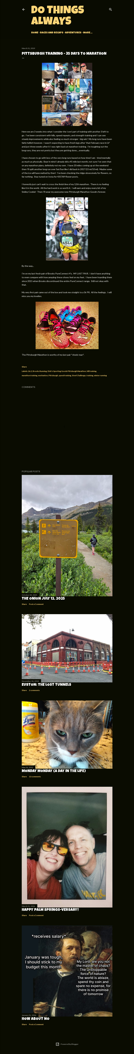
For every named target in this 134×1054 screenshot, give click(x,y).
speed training (65, 375)
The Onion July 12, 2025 (43, 599)
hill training (91, 371)
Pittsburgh (53, 375)
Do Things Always (57, 17)
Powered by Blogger (67, 1044)
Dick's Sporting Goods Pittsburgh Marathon (67, 371)
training (89, 375)
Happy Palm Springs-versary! (50, 910)
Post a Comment (36, 604)
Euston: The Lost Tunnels (46, 685)
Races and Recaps (51, 33)
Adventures (73, 33)
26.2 (30, 371)
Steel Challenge (79, 375)
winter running (100, 375)
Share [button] (24, 367)
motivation (43, 375)
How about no (35, 1019)
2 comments (34, 690)
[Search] (110, 9)
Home (34, 33)
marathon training (29, 375)
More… (87, 33)
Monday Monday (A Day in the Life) (54, 771)
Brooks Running (40, 371)
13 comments (35, 776)
